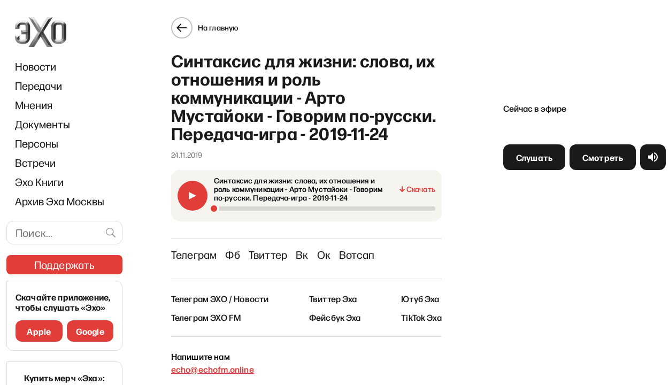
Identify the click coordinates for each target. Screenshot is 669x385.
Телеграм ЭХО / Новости (220, 298)
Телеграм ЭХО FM (206, 317)
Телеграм (194, 254)
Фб (232, 254)
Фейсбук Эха (335, 317)
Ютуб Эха (420, 298)
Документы (42, 124)
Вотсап (356, 254)
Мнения (33, 105)
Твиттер (268, 254)
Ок (323, 254)
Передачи (38, 86)
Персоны (36, 143)
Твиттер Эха (333, 298)
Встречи (35, 163)
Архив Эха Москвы (59, 201)
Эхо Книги (39, 182)
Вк (302, 254)
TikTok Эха (421, 317)
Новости (35, 66)
